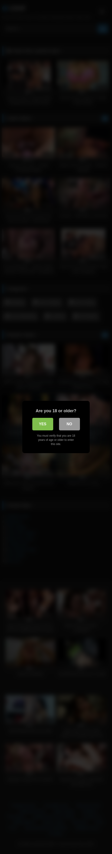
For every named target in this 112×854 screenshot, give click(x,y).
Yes (42, 424)
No (69, 424)
